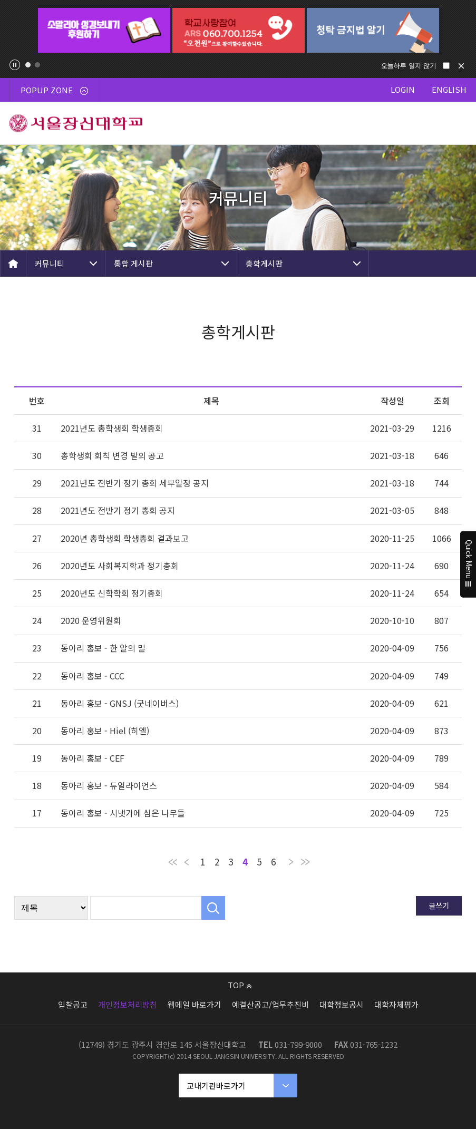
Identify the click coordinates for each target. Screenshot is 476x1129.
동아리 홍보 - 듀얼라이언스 (109, 785)
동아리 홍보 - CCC (92, 675)
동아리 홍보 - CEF (92, 758)
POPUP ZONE (54, 89)
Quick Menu (468, 564)
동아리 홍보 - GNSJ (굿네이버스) (120, 703)
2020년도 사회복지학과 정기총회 (120, 565)
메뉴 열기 (455, 123)
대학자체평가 (396, 1004)
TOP (239, 984)
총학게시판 (264, 263)
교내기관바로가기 (216, 1085)
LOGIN (403, 89)
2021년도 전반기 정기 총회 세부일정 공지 (135, 482)
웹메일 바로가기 (194, 1004)
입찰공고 (73, 1004)
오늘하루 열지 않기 (408, 65)
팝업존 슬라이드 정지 (14, 65)
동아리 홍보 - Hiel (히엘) (105, 730)
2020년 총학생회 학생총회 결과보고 (125, 538)
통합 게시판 (133, 263)
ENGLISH (449, 89)
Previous (17, 30)
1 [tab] (28, 64)
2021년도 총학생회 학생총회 (112, 428)
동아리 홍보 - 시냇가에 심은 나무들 (123, 812)
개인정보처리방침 (127, 1004)
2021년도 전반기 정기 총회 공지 (118, 510)
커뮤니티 (49, 263)
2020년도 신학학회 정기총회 (112, 593)
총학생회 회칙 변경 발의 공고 (112, 455)
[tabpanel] (104, 30)
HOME (13, 263)
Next (458, 30)
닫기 (461, 66)
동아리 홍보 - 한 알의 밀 (103, 647)
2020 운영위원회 (91, 620)
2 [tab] (37, 64)
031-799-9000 (298, 1044)
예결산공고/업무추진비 (270, 1004)
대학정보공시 (341, 1004)
